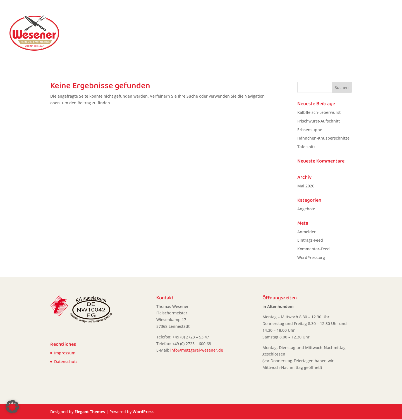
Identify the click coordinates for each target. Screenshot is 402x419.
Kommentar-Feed (313, 248)
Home (213, 33)
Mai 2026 (305, 186)
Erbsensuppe (309, 129)
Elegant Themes (90, 411)
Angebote (238, 33)
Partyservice (350, 33)
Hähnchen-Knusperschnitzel (324, 138)
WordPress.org (311, 257)
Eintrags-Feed (310, 240)
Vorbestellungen (306, 33)
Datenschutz (66, 361)
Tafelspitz (306, 146)
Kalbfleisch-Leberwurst (319, 112)
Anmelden (307, 231)
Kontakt (379, 33)
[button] (12, 406)
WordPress (143, 411)
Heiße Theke (268, 33)
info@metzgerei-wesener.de (196, 350)
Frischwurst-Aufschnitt (318, 121)
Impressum (64, 353)
